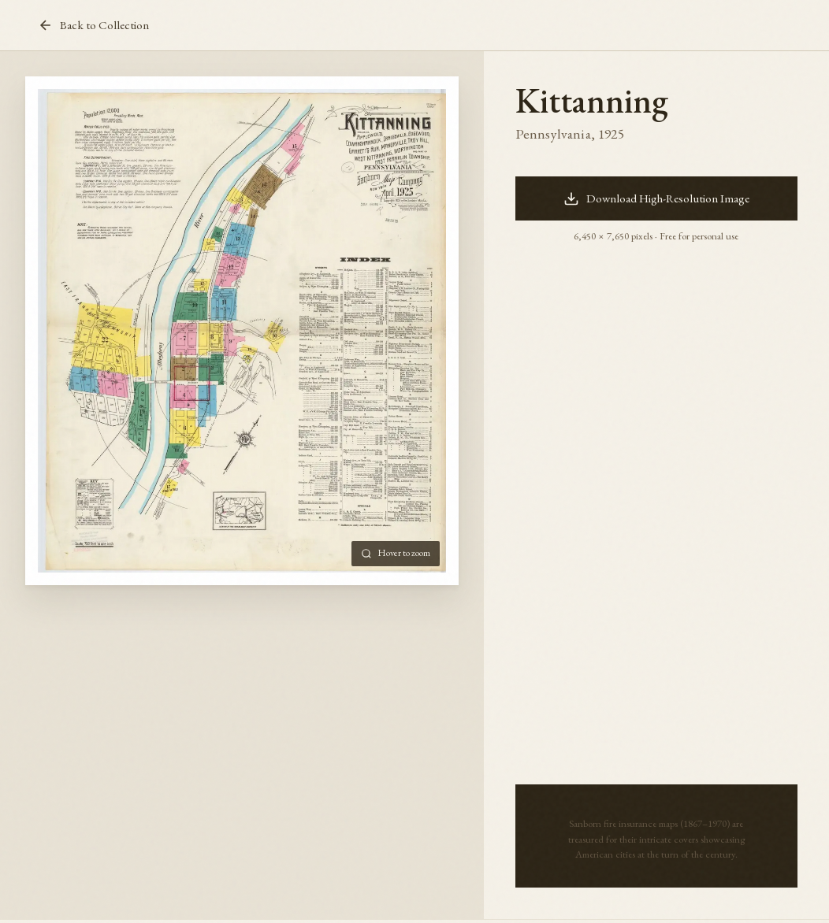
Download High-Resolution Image (656, 198)
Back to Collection (93, 25)
